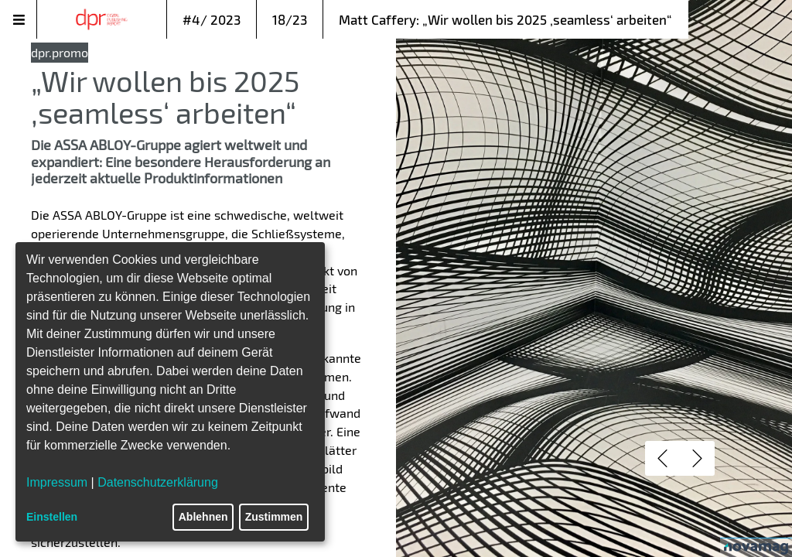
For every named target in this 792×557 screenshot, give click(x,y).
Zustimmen (274, 517)
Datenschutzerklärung (157, 482)
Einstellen (51, 517)
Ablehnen (203, 517)
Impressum (56, 482)
